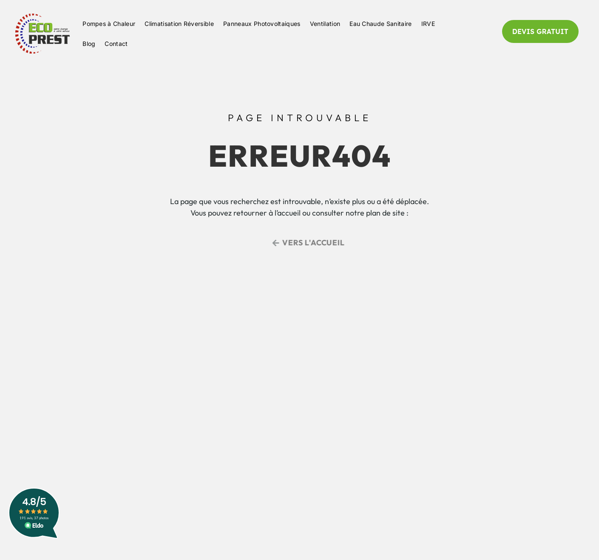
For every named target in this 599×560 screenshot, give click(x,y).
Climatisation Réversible (179, 23)
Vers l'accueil (318, 242)
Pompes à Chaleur (108, 23)
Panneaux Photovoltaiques (262, 23)
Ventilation (325, 23)
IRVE (428, 23)
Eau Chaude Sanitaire (380, 23)
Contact (116, 43)
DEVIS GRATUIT (540, 31)
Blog (88, 43)
